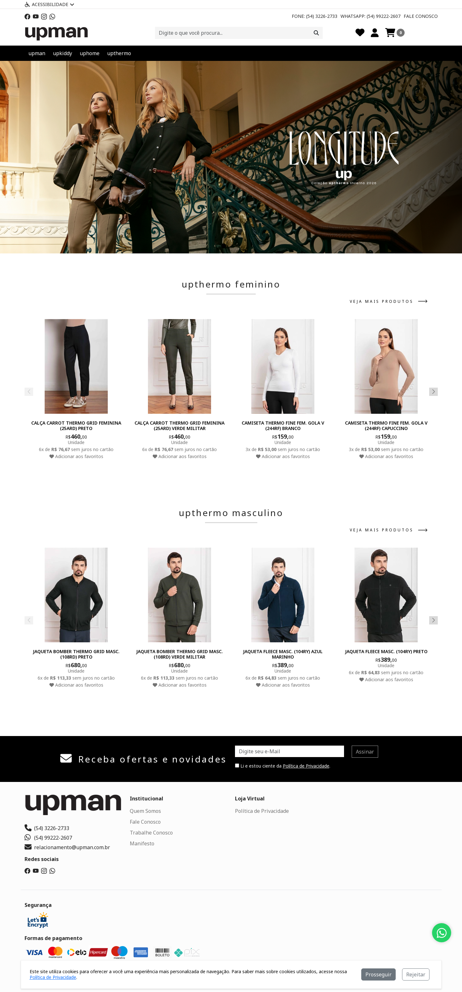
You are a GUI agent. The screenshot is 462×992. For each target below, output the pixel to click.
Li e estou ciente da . (282, 766)
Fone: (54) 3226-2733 (314, 16)
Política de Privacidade (306, 766)
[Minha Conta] (375, 33)
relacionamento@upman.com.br (67, 847)
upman (36, 53)
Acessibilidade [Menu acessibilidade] (49, 4)
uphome (89, 53)
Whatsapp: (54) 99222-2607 (370, 16)
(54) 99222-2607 (48, 838)
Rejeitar (415, 974)
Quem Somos (145, 810)
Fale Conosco (421, 16)
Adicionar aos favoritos (76, 456)
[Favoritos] (360, 33)
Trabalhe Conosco (151, 832)
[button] (223, 246)
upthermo (119, 53)
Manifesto (142, 843)
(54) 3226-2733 (47, 828)
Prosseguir (378, 974)
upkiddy (62, 53)
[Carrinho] (395, 33)
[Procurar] (316, 33)
